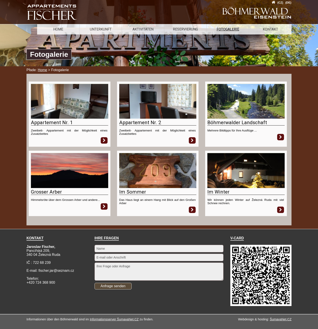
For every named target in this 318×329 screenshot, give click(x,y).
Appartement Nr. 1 (52, 122)
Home (42, 70)
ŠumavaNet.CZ (281, 319)
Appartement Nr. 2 (140, 122)
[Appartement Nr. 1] (69, 117)
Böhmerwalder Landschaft (237, 122)
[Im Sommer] (158, 187)
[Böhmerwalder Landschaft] (246, 117)
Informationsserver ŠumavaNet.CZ (114, 319)
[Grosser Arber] (69, 187)
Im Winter (218, 192)
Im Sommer (132, 192)
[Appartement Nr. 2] (158, 117)
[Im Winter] (246, 187)
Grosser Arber (46, 192)
